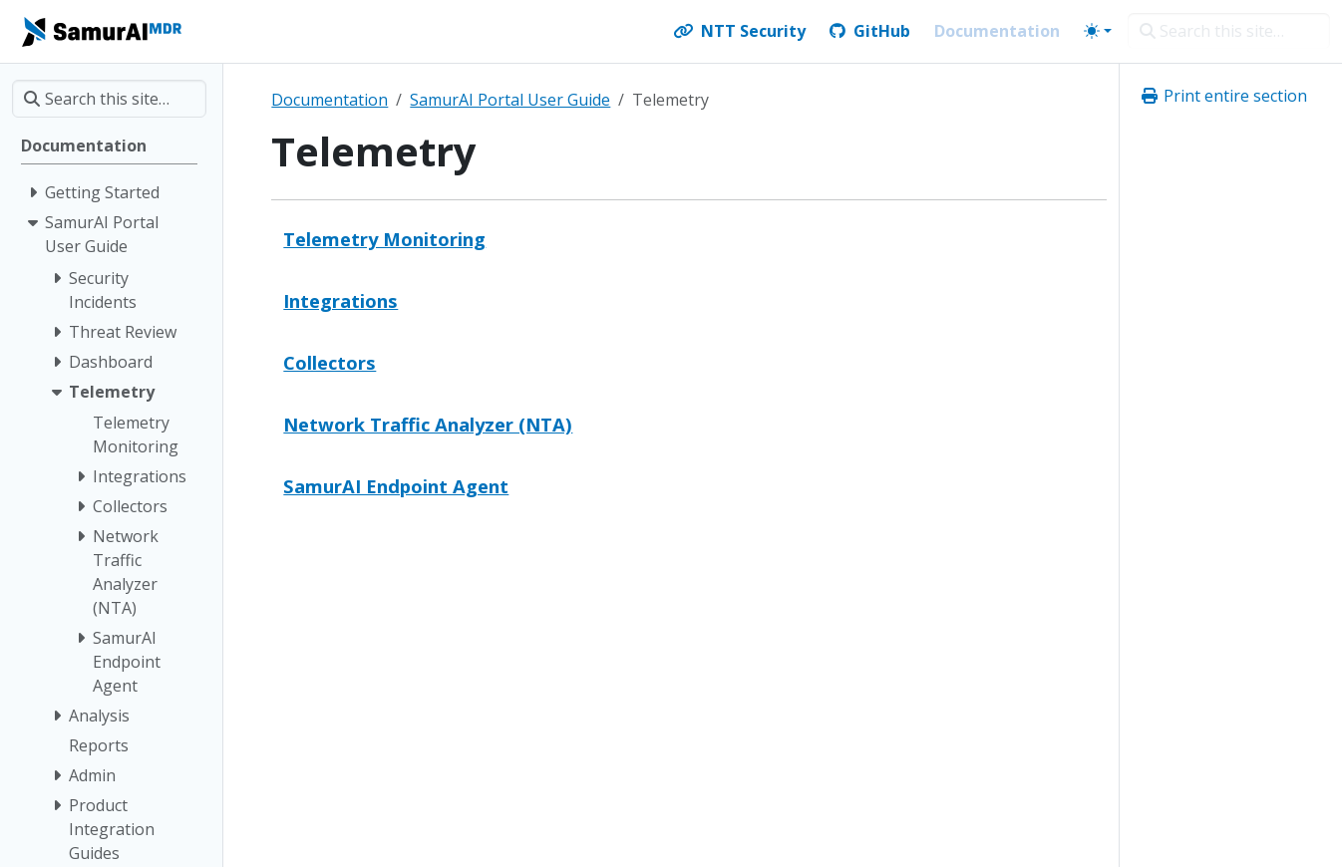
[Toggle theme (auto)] (1098, 31)
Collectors (329, 362)
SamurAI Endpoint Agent (395, 485)
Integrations (340, 300)
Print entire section (1223, 96)
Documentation (329, 100)
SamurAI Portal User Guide (510, 100)
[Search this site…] (1229, 31)
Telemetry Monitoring (384, 238)
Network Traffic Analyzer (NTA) (427, 424)
